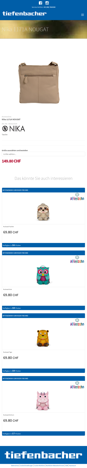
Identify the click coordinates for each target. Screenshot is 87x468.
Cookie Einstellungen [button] (26, 465)
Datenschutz (15, 465)
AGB (66, 465)
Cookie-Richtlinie (39, 465)
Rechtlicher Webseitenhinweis (55, 465)
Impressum (72, 465)
